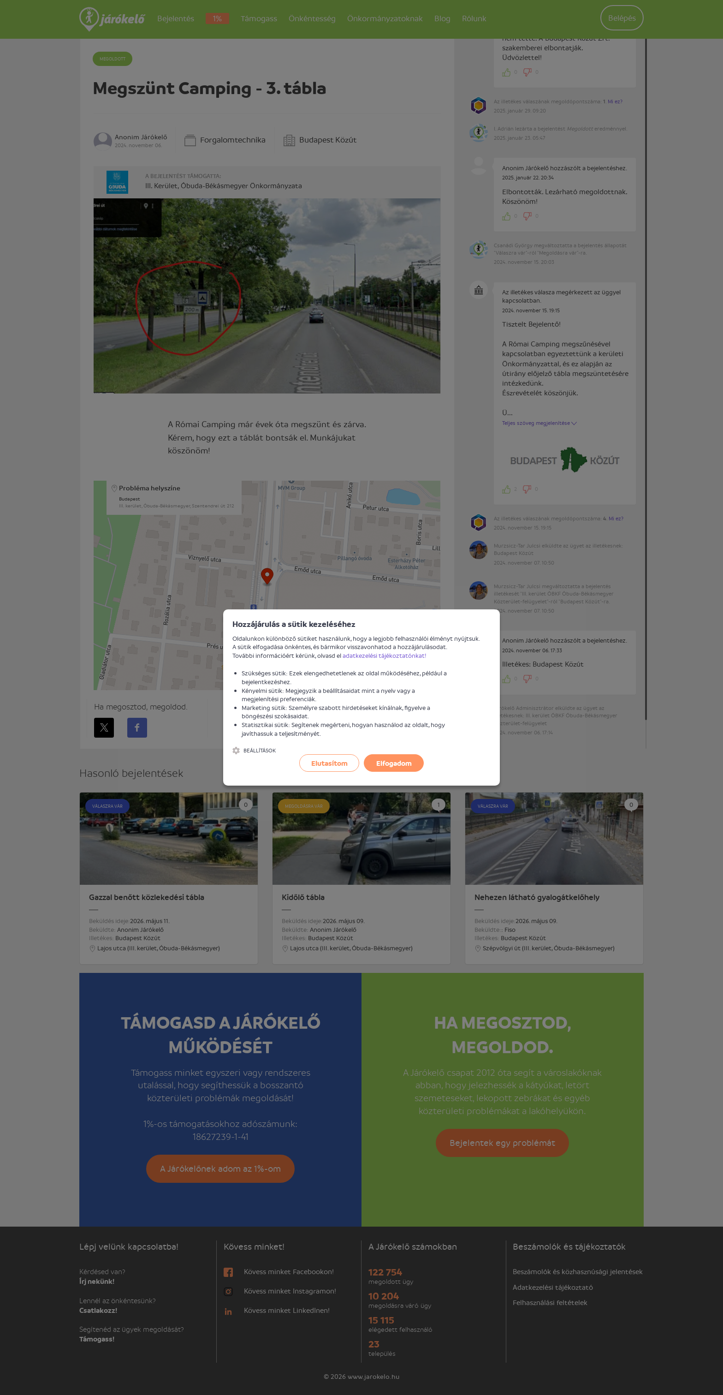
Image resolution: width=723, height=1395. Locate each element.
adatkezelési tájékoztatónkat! (385, 655)
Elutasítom (329, 763)
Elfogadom (394, 763)
